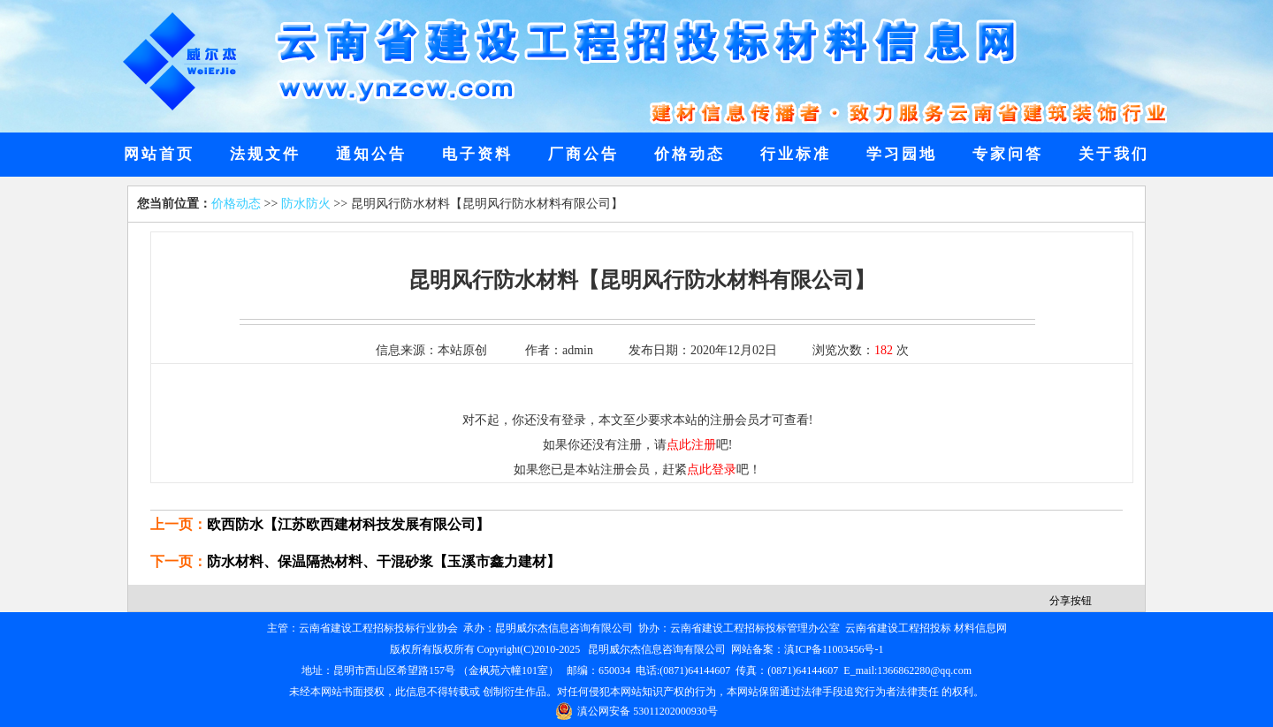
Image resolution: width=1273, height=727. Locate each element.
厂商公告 (583, 154)
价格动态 (689, 154)
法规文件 (265, 154)
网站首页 (159, 154)
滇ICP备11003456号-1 (833, 649)
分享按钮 (1070, 600)
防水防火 (306, 203)
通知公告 (371, 154)
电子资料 (477, 154)
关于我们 (1114, 154)
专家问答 (1007, 154)
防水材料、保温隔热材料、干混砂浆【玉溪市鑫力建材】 (383, 561)
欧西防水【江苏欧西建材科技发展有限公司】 (348, 524)
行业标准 (795, 154)
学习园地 (901, 154)
